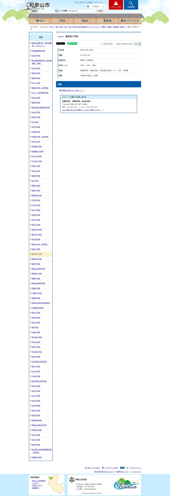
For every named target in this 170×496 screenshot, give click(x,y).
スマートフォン (135, 468)
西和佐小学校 (37, 274)
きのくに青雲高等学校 (40, 93)
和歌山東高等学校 (38, 283)
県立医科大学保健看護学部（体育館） (42, 451)
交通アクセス (37, 485)
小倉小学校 (36, 376)
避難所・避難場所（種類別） (116, 27)
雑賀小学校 (36, 410)
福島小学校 (36, 190)
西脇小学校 (36, 288)
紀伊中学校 (36, 406)
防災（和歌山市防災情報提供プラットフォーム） (84, 27)
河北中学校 (36, 200)
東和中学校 (36, 176)
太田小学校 (36, 127)
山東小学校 (36, 332)
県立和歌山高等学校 (39, 381)
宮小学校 (35, 122)
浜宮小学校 (36, 440)
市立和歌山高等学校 (39, 362)
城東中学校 (36, 78)
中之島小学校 (37, 161)
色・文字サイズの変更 (84, 2)
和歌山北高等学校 (38, 269)
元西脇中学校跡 (37, 308)
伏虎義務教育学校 (38, 51)
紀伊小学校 (36, 401)
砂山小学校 (36, 98)
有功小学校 (36, 342)
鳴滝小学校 (36, 347)
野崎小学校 (36, 186)
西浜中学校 (36, 415)
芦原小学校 (36, 166)
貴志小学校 (36, 225)
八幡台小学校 (37, 293)
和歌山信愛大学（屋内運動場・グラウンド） (42, 44)
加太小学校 (36, 386)
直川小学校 (36, 366)
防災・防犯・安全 (61, 27)
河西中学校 (36, 215)
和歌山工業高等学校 (39, 425)
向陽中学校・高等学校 (40, 137)
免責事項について (122, 472)
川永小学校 (36, 371)
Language (95, 6)
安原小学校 (36, 322)
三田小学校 (36, 205)
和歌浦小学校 (37, 430)
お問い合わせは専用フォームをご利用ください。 (85, 110)
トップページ (44, 27)
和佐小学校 (36, 313)
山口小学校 (36, 396)
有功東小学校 (37, 352)
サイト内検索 (62, 11)
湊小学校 (35, 181)
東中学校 (35, 327)
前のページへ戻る (93, 468)
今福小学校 (36, 112)
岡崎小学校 (36, 278)
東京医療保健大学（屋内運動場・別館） (42, 62)
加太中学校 (36, 391)
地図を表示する (73, 90)
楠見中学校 (36, 264)
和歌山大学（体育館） (40, 244)
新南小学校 (36, 73)
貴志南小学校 (37, 230)
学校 (129, 27)
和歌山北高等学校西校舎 (41, 303)
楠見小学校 (36, 249)
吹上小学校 (36, 83)
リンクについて (135, 472)
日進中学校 (36, 132)
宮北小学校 (36, 142)
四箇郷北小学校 (37, 151)
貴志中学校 (36, 239)
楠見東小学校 (37, 259)
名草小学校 (36, 435)
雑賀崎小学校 (37, 457)
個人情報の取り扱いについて (104, 472)
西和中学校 (36, 102)
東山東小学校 (37, 337)
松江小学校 (36, 210)
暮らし (52, 27)
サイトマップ (100, 2)
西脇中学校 (36, 298)
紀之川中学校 (37, 156)
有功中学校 (36, 357)
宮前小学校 (36, 171)
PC (127, 468)
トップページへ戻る (111, 468)
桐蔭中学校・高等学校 (40, 88)
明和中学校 (36, 445)
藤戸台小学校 (37, 235)
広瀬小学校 (36, 56)
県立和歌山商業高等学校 (41, 107)
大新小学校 (36, 68)
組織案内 (35, 488)
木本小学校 (36, 220)
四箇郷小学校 (37, 146)
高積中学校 (36, 318)
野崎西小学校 (37, 195)
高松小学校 (36, 117)
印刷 (136, 44)
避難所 (104, 27)
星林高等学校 (37, 420)
